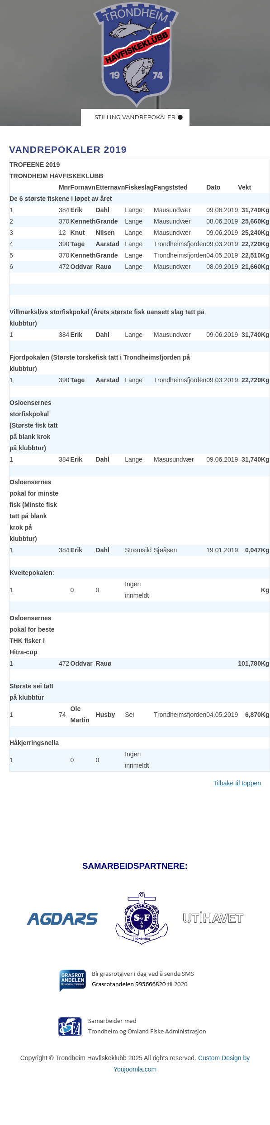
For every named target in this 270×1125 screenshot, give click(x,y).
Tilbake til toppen (237, 783)
